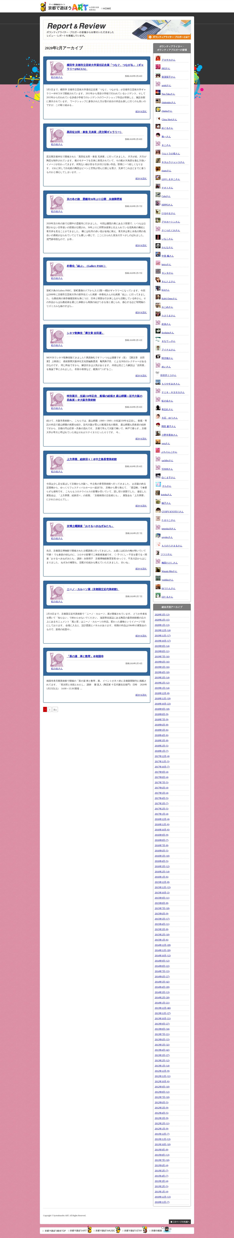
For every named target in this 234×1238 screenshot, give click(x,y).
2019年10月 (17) (163, 641)
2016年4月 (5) (161, 861)
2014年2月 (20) (162, 997)
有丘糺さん (167, 409)
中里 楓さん (168, 256)
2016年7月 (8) (161, 845)
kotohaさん (166, 494)
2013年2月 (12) (162, 1060)
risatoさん (166, 171)
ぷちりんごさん (169, 452)
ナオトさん (167, 188)
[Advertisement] (71, 735)
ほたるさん (167, 597)
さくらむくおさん (171, 230)
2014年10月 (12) (163, 955)
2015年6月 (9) (161, 913)
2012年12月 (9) (162, 1071)
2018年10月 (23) (163, 704)
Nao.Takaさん (168, 94)
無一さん (166, 136)
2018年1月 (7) (161, 751)
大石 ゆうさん (170, 418)
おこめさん (167, 307)
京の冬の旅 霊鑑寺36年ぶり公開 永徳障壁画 (94, 199)
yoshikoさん (167, 580)
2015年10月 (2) (162, 892)
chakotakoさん (169, 102)
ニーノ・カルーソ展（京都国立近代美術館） (93, 589)
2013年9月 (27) (162, 1024)
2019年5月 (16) (162, 667)
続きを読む (141, 111)
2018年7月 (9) (161, 719)
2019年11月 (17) (162, 635)
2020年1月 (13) (162, 625)
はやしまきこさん (171, 179)
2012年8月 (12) (162, 1092)
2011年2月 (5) (161, 1186)
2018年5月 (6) (161, 730)
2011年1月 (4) (161, 1191)
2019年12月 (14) (163, 630)
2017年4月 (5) (161, 798)
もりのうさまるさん (172, 546)
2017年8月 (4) (161, 777)
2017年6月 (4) (161, 788)
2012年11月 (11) (162, 1076)
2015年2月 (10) (162, 934)
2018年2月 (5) (161, 746)
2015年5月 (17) (162, 919)
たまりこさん (168, 520)
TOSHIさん (167, 469)
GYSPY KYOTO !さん (173, 511)
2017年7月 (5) (161, 782)
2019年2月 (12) (162, 683)
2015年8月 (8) (161, 903)
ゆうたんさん (168, 588)
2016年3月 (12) (162, 866)
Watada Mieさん (169, 571)
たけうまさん (168, 315)
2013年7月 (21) (162, 1034)
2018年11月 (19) (162, 698)
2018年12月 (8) (162, 693)
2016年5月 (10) (162, 856)
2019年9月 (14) (162, 646)
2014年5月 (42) (162, 982)
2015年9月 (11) (162, 898)
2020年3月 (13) (162, 614)
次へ (55, 709)
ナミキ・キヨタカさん (173, 392)
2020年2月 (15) (162, 620)
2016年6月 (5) (161, 850)
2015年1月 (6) (161, 940)
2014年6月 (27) (162, 976)
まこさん (166, 145)
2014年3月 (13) (162, 992)
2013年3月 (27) (162, 1055)
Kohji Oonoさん (169, 298)
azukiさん (166, 85)
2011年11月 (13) (162, 1139)
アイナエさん (168, 350)
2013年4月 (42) (162, 1050)
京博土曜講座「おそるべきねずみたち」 (90, 526)
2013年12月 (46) (163, 1008)
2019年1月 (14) (162, 688)
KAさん (166, 290)
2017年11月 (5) (162, 761)
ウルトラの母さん (171, 153)
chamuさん (167, 111)
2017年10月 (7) (162, 767)
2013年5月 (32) (162, 1045)
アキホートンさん (171, 222)
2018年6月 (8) (161, 725)
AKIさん (165, 68)
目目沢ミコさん (168, 375)
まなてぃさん (168, 341)
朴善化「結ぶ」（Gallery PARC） (87, 266)
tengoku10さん (169, 529)
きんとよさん (168, 281)
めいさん (166, 367)
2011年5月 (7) (161, 1170)
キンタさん (167, 273)
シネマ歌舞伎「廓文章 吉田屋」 (85, 333)
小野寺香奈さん (170, 435)
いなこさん (167, 239)
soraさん (166, 443)
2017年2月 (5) (161, 809)
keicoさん (166, 264)
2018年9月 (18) (162, 709)
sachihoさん (167, 460)
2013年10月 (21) (163, 1018)
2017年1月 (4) (161, 814)
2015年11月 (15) (162, 887)
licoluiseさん (168, 332)
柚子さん (166, 503)
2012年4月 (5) (161, 1113)
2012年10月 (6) (162, 1081)
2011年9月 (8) (161, 1149)
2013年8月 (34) (162, 1029)
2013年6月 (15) (162, 1039)
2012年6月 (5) (161, 1102)
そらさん (166, 486)
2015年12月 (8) (162, 882)
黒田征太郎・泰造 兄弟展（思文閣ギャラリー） (95, 132)
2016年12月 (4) (162, 819)
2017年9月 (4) (161, 772)
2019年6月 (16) (162, 662)
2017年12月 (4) (162, 756)
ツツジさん (166, 554)
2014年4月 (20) (162, 987)
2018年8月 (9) (161, 714)
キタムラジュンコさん (173, 162)
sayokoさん (167, 537)
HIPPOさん (167, 205)
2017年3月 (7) (161, 803)
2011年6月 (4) (161, 1165)
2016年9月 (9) (161, 835)
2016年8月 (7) (161, 840)
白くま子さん (168, 477)
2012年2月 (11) (162, 1123)
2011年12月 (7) (162, 1134)
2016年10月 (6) (162, 830)
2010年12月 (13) (163, 1197)
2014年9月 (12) (162, 961)
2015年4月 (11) (162, 924)
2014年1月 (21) (162, 1003)
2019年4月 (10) (162, 672)
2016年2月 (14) (162, 871)
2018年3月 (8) (161, 740)
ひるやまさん (168, 213)
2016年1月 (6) (161, 877)
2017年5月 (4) (161, 793)
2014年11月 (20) (162, 950)
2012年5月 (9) (161, 1108)
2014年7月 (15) (162, 971)
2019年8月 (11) (162, 651)
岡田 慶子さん (168, 426)
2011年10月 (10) (162, 1144)
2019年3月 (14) (162, 677)
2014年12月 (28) (163, 945)
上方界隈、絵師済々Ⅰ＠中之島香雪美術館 (92, 459)
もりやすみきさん (171, 384)
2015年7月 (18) (162, 908)
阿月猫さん (167, 358)
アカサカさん (168, 60)
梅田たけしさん (170, 563)
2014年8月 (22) (162, 966)
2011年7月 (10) (162, 1160)
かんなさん (167, 247)
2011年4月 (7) (161, 1176)
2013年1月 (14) (162, 1066)
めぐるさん (167, 128)
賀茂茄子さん (168, 77)
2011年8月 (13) (162, 1155)
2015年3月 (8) (161, 929)
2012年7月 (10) (162, 1097)
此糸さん (166, 324)
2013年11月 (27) (162, 1013)
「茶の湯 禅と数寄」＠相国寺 (85, 656)
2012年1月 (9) (161, 1129)
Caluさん (166, 196)
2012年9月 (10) (162, 1087)
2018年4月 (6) (161, 735)
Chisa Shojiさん (169, 119)
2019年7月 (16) (162, 656)
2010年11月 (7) (162, 1202)
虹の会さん (57, 77)
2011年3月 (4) (161, 1181)
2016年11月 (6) (162, 824)
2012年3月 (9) (161, 1118)
